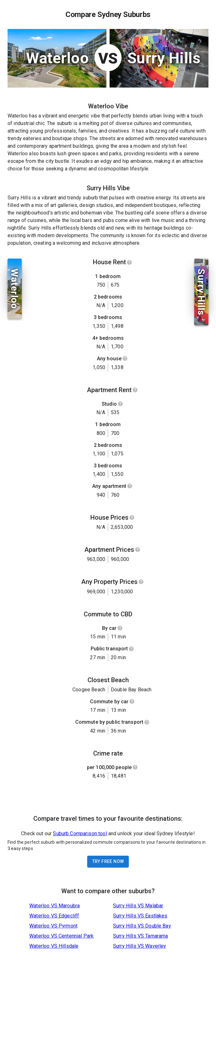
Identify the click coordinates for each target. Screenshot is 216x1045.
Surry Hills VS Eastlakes (140, 916)
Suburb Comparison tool (80, 834)
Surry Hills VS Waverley (139, 946)
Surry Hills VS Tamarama (140, 936)
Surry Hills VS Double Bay (142, 926)
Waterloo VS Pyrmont (53, 926)
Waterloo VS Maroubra (54, 906)
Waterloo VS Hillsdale (53, 946)
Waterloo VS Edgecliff (54, 916)
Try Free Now (108, 861)
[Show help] (129, 262)
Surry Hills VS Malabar (138, 906)
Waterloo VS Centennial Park (61, 936)
